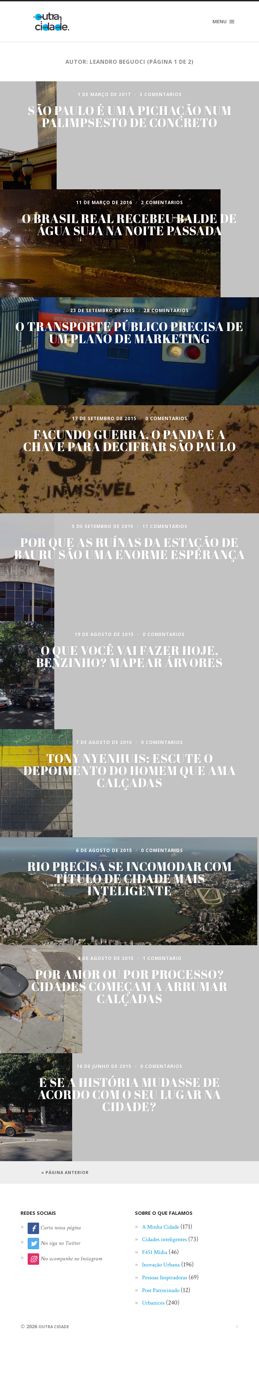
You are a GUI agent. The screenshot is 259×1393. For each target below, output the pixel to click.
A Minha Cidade (163, 1246)
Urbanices (155, 1322)
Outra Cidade (56, 1346)
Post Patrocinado (164, 1310)
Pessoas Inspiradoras (168, 1297)
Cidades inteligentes (168, 1259)
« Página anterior (65, 1182)
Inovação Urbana (164, 1284)
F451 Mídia (157, 1272)
